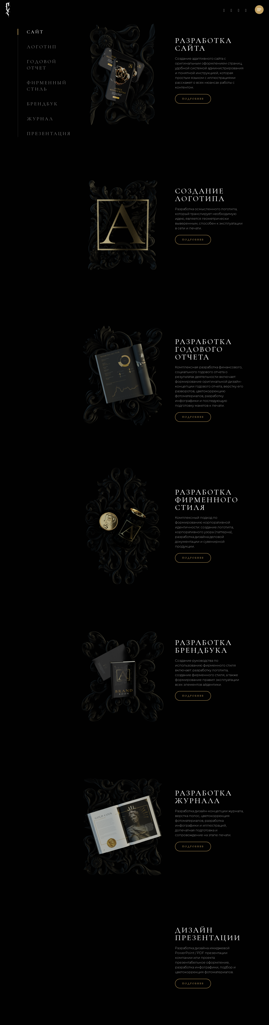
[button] (259, 10)
